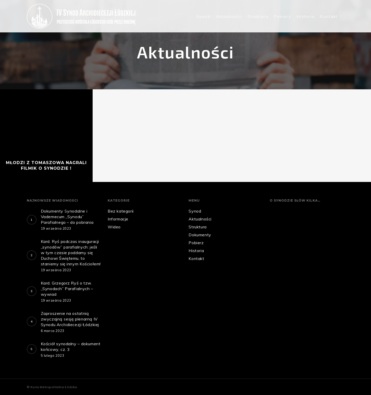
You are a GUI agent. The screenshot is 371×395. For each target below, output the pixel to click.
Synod (203, 16)
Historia (306, 16)
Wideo (114, 226)
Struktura (258, 16)
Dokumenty (200, 234)
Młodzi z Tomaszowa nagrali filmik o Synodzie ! (46, 165)
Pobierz (282, 16)
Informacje (118, 218)
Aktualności (229, 16)
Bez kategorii (121, 211)
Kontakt (329, 16)
